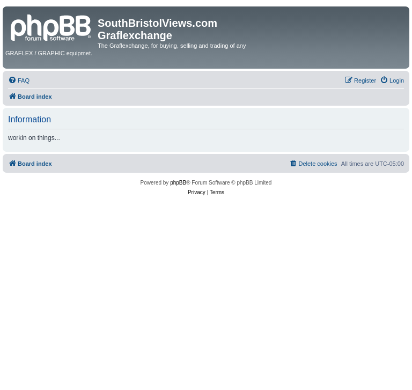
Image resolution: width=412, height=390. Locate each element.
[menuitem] (19, 80)
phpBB (178, 183)
